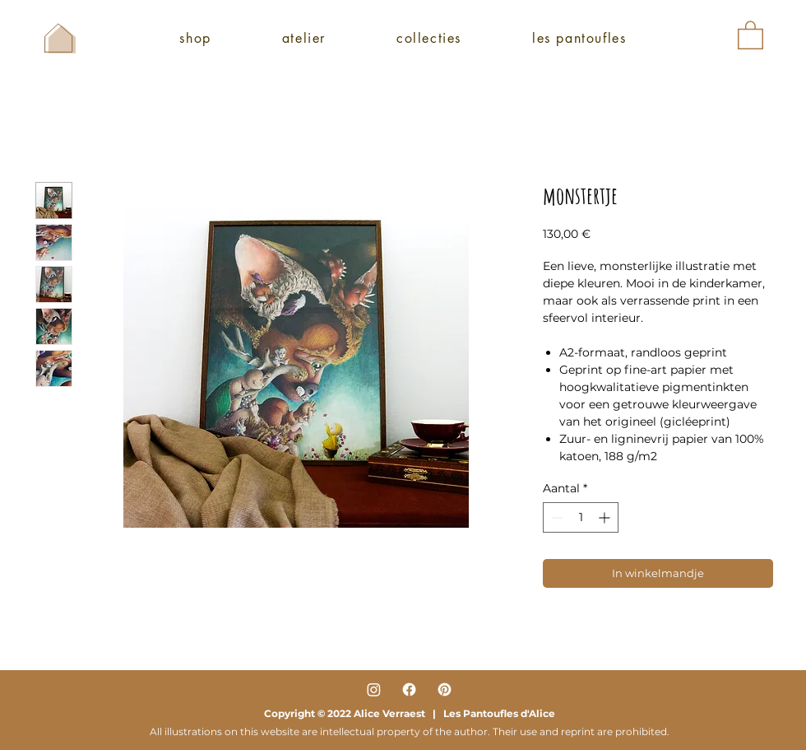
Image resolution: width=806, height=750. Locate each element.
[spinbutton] (580, 517)
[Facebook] (409, 689)
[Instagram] (373, 689)
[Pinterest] (444, 689)
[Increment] (605, 517)
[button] (750, 34)
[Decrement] (555, 517)
